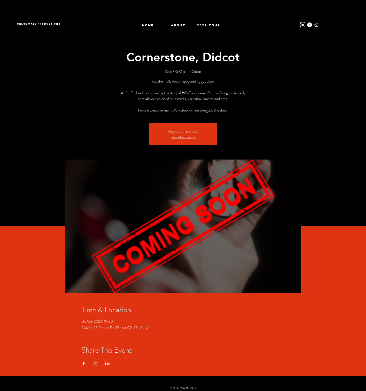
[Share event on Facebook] (83, 363)
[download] (302, 24)
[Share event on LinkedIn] (107, 363)
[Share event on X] (95, 363)
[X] (309, 24)
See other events (183, 137)
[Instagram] (316, 24)
